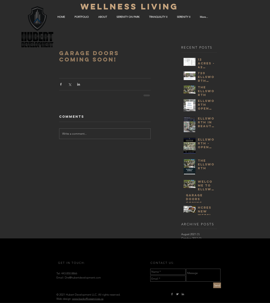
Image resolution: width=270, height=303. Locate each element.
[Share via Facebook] (61, 84)
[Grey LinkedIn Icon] (182, 294)
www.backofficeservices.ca (87, 298)
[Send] (217, 285)
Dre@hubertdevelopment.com (83, 277)
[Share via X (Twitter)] (69, 84)
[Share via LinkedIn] (78, 84)
